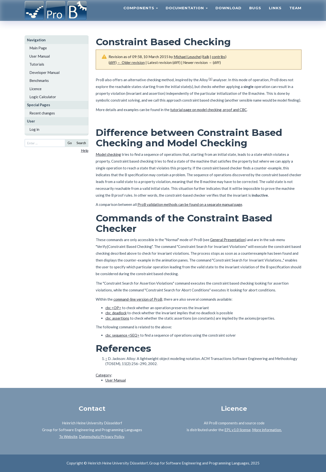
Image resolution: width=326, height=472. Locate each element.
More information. (267, 430)
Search (81, 143)
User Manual (39, 56)
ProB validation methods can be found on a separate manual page (189, 204)
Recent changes (42, 113)
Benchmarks (39, 80)
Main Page (38, 48)
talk (206, 56)
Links (275, 13)
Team (295, 13)
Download (228, 13)
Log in (34, 129)
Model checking (108, 154)
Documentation (187, 13)
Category (103, 375)
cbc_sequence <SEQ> (122, 335)
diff (112, 62)
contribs (218, 56)
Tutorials (36, 64)
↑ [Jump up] (106, 358)
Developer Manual (44, 72)
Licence (35, 89)
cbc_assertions (117, 318)
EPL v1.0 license (237, 430)
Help (84, 150)
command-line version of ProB (137, 299)
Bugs (255, 13)
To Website (68, 436)
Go (70, 143)
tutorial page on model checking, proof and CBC (208, 109)
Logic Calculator (42, 97)
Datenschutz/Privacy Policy (101, 436)
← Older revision (131, 62)
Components (140, 13)
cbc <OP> (113, 308)
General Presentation (227, 239)
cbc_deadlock (116, 313)
